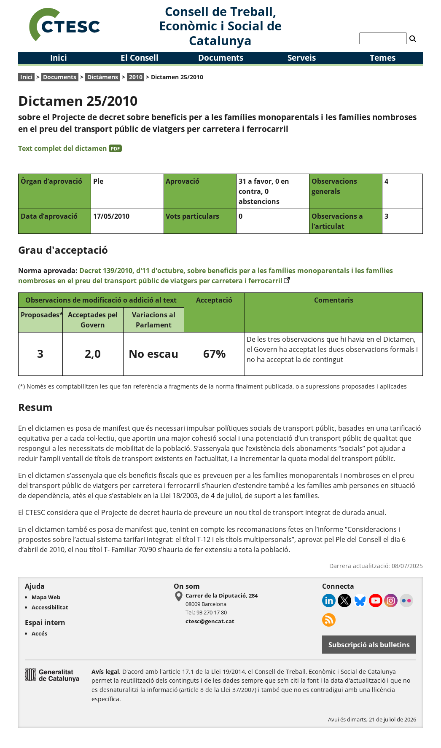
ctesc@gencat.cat (210, 621)
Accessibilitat (50, 607)
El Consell (140, 57)
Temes (382, 57)
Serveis (302, 57)
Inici (58, 57)
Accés (39, 633)
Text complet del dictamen (70, 148)
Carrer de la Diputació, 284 (222, 595)
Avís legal (105, 672)
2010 (136, 77)
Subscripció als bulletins (369, 644)
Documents (220, 57)
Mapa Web (46, 597)
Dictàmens (102, 77)
